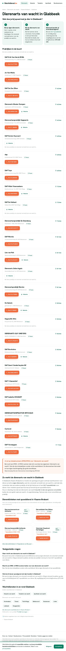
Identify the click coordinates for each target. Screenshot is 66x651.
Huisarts (32, 3)
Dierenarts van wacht (13, 9)
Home (4, 9)
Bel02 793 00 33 (11, 536)
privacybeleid (6, 648)
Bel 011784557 (11, 310)
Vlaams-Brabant (25, 9)
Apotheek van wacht (40, 594)
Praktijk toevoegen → (23, 612)
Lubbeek (6, 606)
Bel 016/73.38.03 (12, 244)
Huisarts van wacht (9, 594)
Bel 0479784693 (11, 436)
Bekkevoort (36, 601)
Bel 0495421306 (11, 111)
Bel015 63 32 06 (11, 519)
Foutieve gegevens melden (45, 636)
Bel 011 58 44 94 (12, 95)
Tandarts (40, 3)
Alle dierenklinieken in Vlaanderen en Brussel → (17, 544)
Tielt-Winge (25, 601)
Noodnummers (58, 3)
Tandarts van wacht (24, 594)
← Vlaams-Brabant (7, 619)
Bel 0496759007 (11, 193)
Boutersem (46, 601)
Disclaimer (34, 636)
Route (30, 59)
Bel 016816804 (11, 162)
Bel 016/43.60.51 (12, 260)
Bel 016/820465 (11, 177)
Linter (55, 601)
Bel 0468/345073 (12, 372)
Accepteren (58, 646)
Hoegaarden (16, 606)
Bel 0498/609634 (12, 79)
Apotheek (48, 3)
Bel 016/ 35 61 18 (12, 404)
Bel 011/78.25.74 (12, 341)
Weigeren (49, 646)
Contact (10, 636)
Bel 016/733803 (11, 294)
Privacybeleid (26, 636)
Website (24, 111)
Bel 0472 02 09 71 (12, 228)
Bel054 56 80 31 (43, 538)
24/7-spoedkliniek (56, 32)
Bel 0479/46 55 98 (12, 388)
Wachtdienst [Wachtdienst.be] (10, 3)
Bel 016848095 (11, 357)
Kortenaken (7, 601)
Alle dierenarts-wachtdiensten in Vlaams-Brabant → (16, 610)
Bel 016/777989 (11, 64)
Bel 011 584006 (11, 127)
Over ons (5, 636)
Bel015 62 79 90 (43, 517)
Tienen (16, 601)
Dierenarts (24, 3)
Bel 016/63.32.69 (12, 420)
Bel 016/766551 (11, 452)
